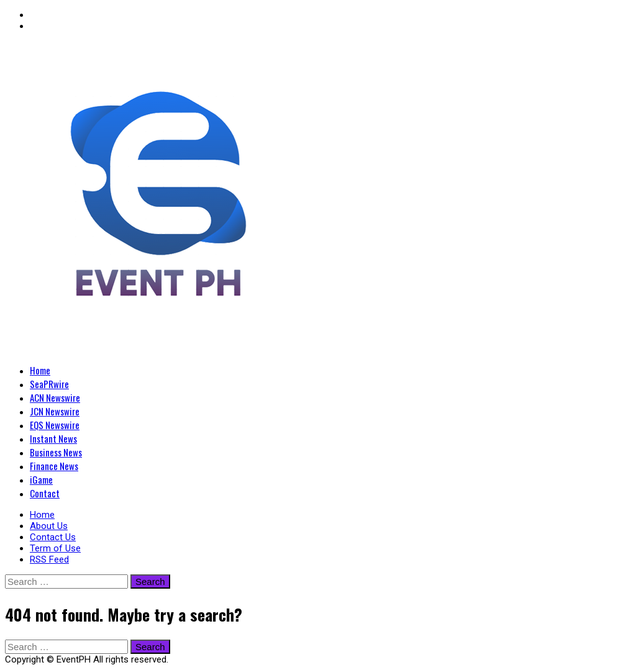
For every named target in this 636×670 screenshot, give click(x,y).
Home (40, 370)
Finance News (54, 466)
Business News (56, 452)
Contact (45, 493)
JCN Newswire (55, 411)
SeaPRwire (49, 384)
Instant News (53, 438)
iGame (41, 479)
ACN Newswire (55, 397)
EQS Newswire (55, 425)
